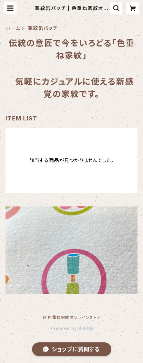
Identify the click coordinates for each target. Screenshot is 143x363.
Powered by (72, 328)
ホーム (13, 28)
